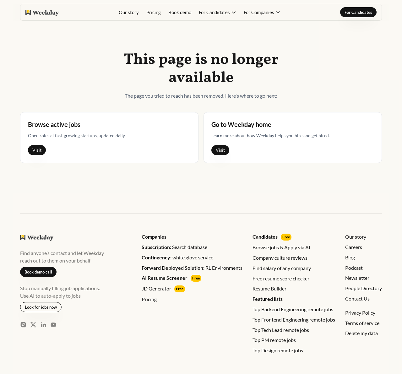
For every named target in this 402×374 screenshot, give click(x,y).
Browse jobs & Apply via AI (281, 247)
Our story (129, 12)
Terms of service (362, 323)
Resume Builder (269, 288)
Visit (36, 150)
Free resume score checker (281, 278)
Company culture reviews (280, 258)
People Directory (363, 288)
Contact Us (357, 298)
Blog (350, 257)
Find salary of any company (282, 268)
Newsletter (357, 278)
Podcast (354, 268)
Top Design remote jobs (278, 350)
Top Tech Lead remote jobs (281, 330)
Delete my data (361, 333)
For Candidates (358, 12)
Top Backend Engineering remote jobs (293, 309)
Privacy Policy (360, 313)
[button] (217, 12)
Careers (353, 247)
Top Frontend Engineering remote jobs (294, 320)
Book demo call (38, 271)
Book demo (179, 12)
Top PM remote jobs (274, 340)
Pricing (153, 12)
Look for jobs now (41, 307)
